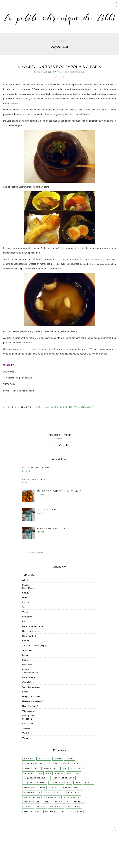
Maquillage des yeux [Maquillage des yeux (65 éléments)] (63, 778)
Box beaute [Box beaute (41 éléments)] (44, 759)
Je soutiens (27, 650)
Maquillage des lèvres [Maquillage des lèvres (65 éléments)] (36, 778)
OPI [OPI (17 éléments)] (69, 783)
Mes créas (26, 660)
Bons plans (27, 616)
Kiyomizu (68, 407)
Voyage (25, 738)
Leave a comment (30, 407)
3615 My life (28, 575)
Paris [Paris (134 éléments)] (77, 783)
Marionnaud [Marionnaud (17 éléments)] (56, 783)
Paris (76, 407)
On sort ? (26, 669)
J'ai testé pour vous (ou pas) (34, 645)
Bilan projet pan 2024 (35, 467)
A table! (41, 494)
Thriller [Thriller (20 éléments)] (28, 807)
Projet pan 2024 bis (34, 479)
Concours (26, 621)
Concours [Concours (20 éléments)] (52, 763)
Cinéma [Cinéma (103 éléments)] (57, 759)
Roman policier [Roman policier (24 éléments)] (32, 792)
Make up (26, 597)
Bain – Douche (28, 588)
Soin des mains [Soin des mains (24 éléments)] (52, 797)
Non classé (27, 664)
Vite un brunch (28, 711)
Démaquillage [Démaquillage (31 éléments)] (31, 768)
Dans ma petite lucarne (32, 626)
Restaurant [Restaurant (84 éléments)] (30, 787)
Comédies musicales (31, 687)
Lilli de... (12, 407)
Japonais (56, 407)
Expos (25, 691)
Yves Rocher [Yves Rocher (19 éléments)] (51, 811)
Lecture (25, 655)
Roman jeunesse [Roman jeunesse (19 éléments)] (69, 787)
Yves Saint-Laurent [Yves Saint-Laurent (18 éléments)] (72, 811)
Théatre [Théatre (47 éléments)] (41, 807)
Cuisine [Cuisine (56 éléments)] (65, 763)
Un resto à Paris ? (54, 72)
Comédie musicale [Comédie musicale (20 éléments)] (33, 763)
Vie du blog (27, 733)
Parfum (25, 602)
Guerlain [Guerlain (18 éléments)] (28, 773)
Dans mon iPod (29, 636)
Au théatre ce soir (30, 672)
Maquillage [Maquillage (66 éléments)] (73, 773)
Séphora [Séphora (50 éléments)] (78, 802)
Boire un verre (28, 677)
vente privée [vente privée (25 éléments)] (73, 807)
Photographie (28, 715)
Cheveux (26, 592)
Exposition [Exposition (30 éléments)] (77, 768)
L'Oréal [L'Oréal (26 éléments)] (59, 773)
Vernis (25, 612)
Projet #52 (27, 719)
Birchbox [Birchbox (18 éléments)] (29, 759)
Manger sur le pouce (31, 696)
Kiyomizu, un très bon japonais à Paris (59, 67)
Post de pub (27, 723)
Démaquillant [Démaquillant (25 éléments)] (50, 768)
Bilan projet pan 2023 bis (52, 528)
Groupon (48, 84)
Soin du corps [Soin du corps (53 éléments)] (71, 797)
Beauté (26, 471)
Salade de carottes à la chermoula (59, 491)
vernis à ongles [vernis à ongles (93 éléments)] (32, 811)
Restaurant (87, 407)
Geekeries (26, 640)
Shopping (26, 728)
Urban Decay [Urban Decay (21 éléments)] (56, 807)
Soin (24, 607)
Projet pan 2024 (46, 510)
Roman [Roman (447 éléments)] (52, 787)
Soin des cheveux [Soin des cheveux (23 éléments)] (74, 792)
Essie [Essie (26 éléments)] (64, 768)
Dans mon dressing (30, 631)
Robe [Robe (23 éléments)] (42, 787)
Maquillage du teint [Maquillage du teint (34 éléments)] (35, 783)
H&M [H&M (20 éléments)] (40, 773)
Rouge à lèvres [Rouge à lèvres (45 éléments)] (52, 792)
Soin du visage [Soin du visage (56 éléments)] (31, 802)
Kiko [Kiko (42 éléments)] (48, 773)
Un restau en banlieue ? (32, 701)
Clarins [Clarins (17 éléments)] (70, 759)
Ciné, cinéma (28, 682)
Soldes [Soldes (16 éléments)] (47, 802)
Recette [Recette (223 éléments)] (89, 783)
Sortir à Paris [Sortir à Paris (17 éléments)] (62, 802)
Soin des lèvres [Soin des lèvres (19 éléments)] (32, 797)
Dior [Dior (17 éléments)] (76, 763)
